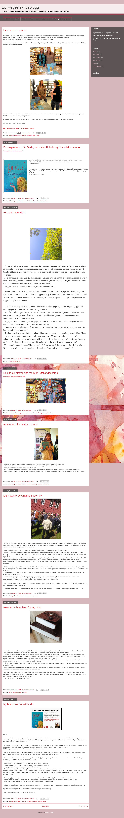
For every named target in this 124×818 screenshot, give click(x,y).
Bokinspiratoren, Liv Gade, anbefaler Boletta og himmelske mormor (42, 147)
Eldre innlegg (83, 806)
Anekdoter (8, 19)
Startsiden (45, 806)
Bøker (17, 19)
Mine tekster (44, 19)
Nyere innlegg (8, 806)
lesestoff (24, 692)
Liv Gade (29, 201)
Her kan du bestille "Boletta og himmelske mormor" (19, 128)
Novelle (95, 63)
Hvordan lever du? (14, 212)
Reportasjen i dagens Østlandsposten (14, 376)
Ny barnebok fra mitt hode (18, 704)
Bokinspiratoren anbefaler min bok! (13, 151)
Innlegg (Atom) (49, 812)
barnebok (11, 413)
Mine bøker (34, 19)
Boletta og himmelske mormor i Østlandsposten (30, 372)
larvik (35, 596)
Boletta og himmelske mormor (17, 135)
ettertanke (12, 361)
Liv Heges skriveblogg (20, 7)
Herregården (12, 596)
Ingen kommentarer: (28, 198)
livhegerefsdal (42, 413)
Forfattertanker (17, 692)
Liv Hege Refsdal (37, 484)
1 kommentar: (26, 133)
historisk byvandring (27, 596)
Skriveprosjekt (56, 19)
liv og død (18, 361)
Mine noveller (96, 57)
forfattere (67, 19)
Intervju (24, 19)
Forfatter (35, 413)
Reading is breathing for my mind (22, 607)
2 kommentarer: (27, 358)
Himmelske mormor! (15, 30)
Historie (19, 596)
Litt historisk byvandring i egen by (22, 495)
